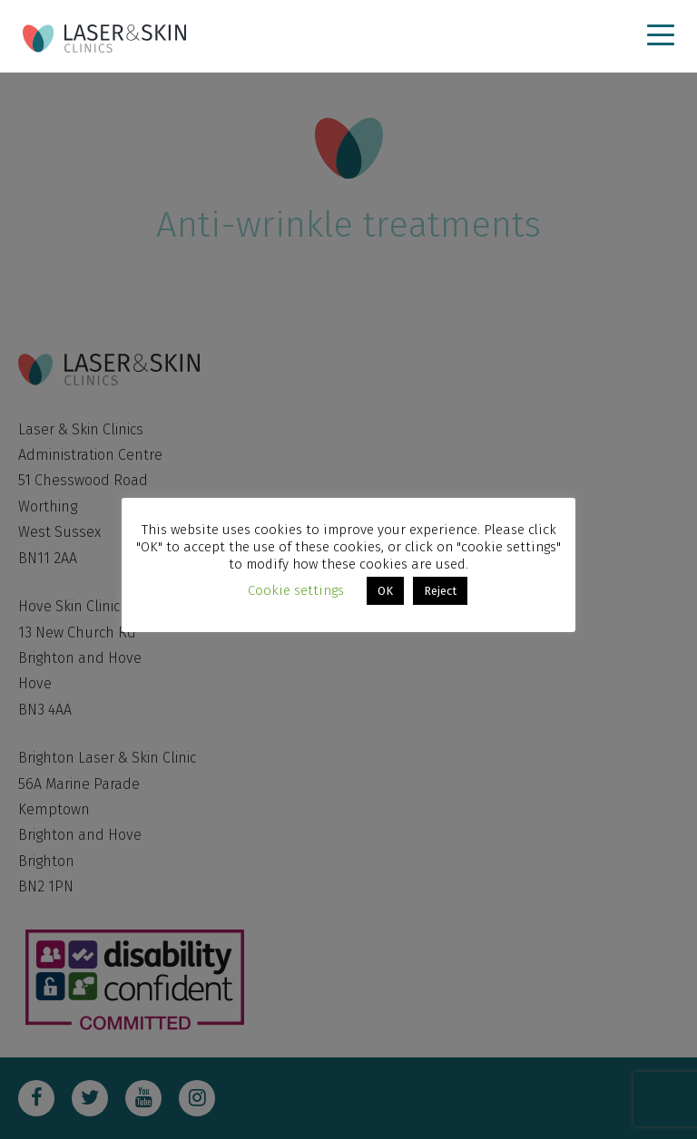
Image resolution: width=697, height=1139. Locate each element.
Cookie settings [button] (296, 590)
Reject (440, 591)
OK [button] (385, 591)
